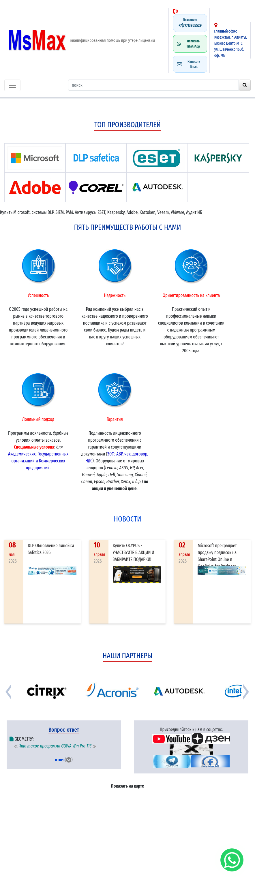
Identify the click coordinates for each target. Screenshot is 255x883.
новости (127, 519)
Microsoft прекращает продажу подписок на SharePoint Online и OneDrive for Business (217, 556)
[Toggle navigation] (12, 85)
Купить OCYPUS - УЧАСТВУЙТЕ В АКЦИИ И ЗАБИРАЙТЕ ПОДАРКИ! (133, 552)
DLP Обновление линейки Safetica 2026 (51, 549)
